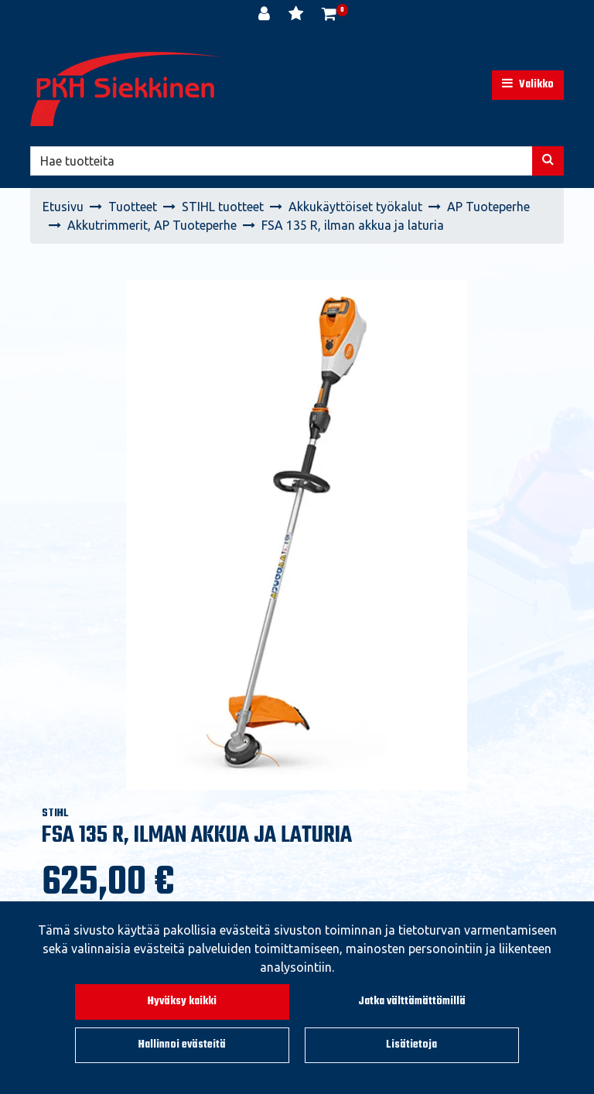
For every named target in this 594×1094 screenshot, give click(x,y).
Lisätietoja (411, 1045)
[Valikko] (528, 85)
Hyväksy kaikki (182, 1001)
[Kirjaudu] (265, 15)
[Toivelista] (297, 15)
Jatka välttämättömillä (412, 1001)
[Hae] (281, 161)
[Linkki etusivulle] (127, 89)
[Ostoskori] (329, 15)
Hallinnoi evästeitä (182, 1045)
